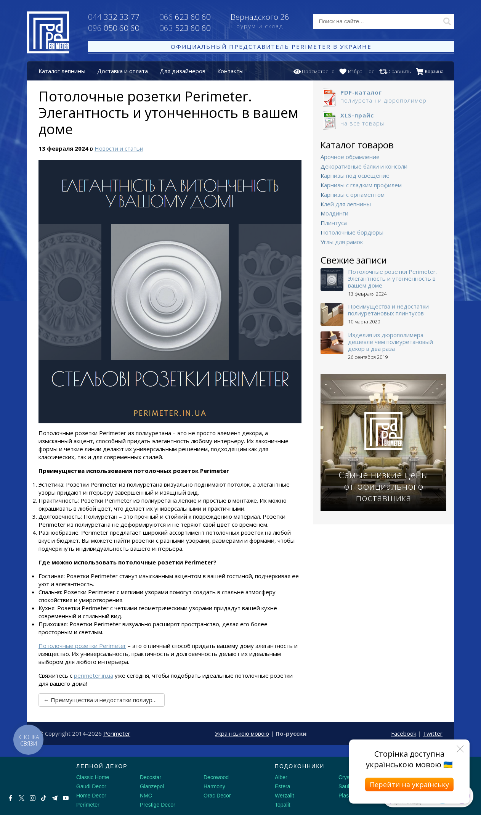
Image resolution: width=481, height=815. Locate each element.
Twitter (433, 733)
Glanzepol (152, 786)
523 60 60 (185, 28)
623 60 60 (185, 16)
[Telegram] (55, 798)
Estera (282, 786)
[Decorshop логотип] (30, 775)
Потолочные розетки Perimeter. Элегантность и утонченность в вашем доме (392, 278)
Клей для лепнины (346, 204)
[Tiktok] (43, 798)
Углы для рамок (342, 242)
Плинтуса (334, 223)
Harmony (214, 786)
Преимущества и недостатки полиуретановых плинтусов (388, 309)
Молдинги (334, 213)
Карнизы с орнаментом (353, 194)
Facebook (403, 733)
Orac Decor (217, 795)
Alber (281, 777)
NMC (146, 795)
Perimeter (116, 733)
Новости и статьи (119, 148)
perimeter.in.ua (93, 675)
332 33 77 (113, 16)
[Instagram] (32, 798)
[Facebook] (10, 798)
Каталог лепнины (61, 71)
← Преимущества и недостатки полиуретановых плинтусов (104, 700)
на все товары (383, 119)
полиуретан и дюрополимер (383, 96)
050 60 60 (113, 28)
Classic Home (92, 777)
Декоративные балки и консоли (364, 166)
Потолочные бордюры (352, 232)
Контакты (230, 71)
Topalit (282, 805)
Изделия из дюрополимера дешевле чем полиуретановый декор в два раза (390, 341)
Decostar (150, 777)
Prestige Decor (157, 805)
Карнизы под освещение (355, 175)
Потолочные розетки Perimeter (82, 645)
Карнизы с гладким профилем (361, 185)
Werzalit (284, 795)
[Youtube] (66, 798)
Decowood (216, 777)
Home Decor (91, 795)
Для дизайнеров (182, 71)
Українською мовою (242, 733)
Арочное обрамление (350, 157)
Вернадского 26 (266, 21)
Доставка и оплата (122, 71)
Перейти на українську (409, 784)
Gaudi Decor (91, 786)
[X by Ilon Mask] (21, 798)
